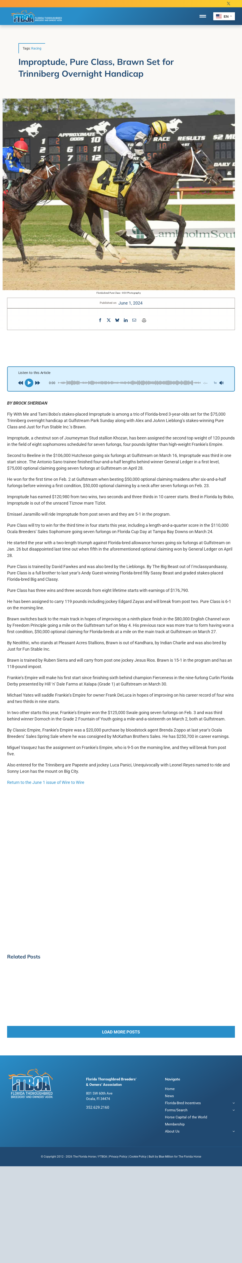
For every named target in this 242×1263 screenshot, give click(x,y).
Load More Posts (121, 1031)
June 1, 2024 (130, 303)
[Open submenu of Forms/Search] (233, 1110)
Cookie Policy (138, 1156)
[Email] (134, 320)
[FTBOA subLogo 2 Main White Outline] (36, 10)
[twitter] (228, 3)
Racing (36, 48)
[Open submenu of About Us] (233, 1132)
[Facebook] (100, 320)
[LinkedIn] (125, 320)
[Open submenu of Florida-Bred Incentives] (233, 1103)
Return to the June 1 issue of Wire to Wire (45, 782)
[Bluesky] (117, 320)
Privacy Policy (118, 1156)
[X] (108, 320)
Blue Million (166, 1156)
